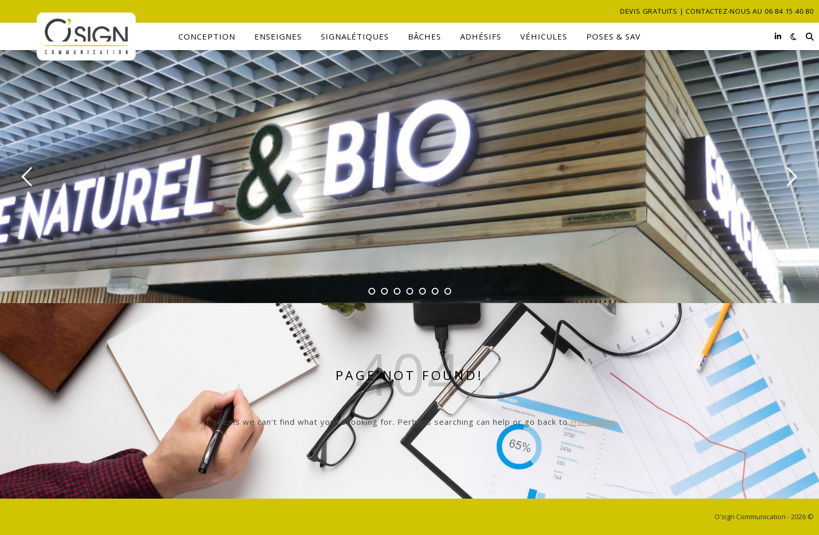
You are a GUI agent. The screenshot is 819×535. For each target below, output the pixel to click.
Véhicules (543, 36)
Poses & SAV (613, 36)
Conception (206, 36)
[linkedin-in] (778, 36)
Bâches (424, 36)
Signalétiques (355, 36)
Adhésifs (480, 36)
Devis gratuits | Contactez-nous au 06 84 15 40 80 (717, 11)
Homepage (593, 421)
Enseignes (278, 36)
